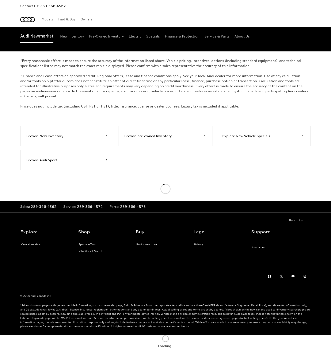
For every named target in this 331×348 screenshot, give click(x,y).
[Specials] (153, 36)
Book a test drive (146, 244)
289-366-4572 (90, 206)
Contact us (258, 247)
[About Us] (242, 36)
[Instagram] (305, 276)
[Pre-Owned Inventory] (106, 36)
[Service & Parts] (217, 36)
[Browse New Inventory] (67, 136)
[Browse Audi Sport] (67, 160)
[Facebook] (269, 276)
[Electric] (135, 36)
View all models (31, 244)
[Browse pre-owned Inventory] (165, 136)
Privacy (198, 244)
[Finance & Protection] (182, 36)
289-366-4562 (53, 6)
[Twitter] (281, 276)
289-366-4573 (133, 206)
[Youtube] (293, 276)
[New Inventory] (72, 36)
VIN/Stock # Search (91, 251)
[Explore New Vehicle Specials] (263, 136)
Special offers (87, 244)
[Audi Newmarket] (36, 36)
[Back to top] (300, 220)
